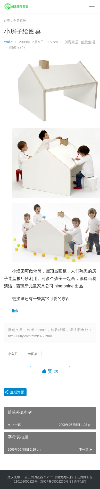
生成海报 (14, 392)
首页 (7, 20)
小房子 (12, 354)
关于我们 (80, 481)
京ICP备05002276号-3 (55, 481)
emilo (8, 42)
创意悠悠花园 (64, 477)
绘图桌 (32, 354)
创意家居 (71, 42)
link (15, 311)
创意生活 (88, 42)
